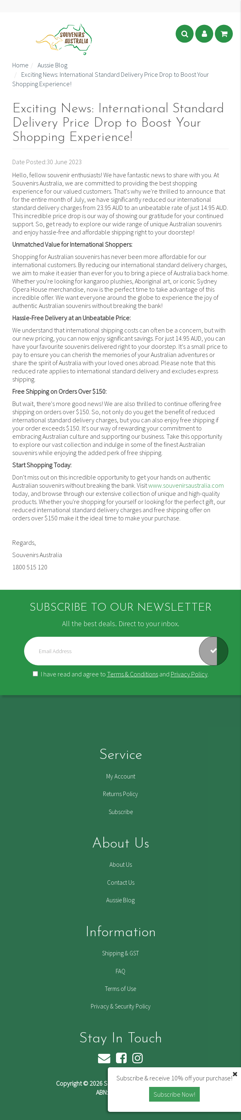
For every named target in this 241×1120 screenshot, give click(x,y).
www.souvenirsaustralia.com (186, 485)
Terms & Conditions (132, 674)
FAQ (120, 971)
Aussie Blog (120, 900)
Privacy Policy (189, 674)
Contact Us (120, 882)
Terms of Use (120, 989)
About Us (120, 864)
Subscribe (121, 812)
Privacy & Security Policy (121, 1006)
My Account (120, 776)
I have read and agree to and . (121, 674)
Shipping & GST (120, 953)
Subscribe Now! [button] (174, 1094)
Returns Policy (120, 794)
